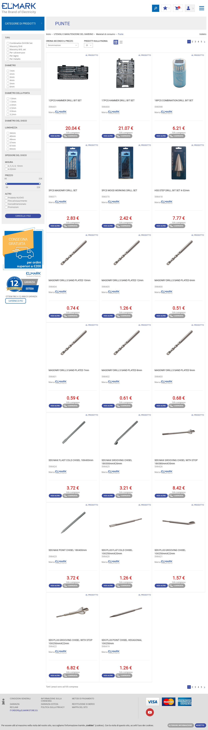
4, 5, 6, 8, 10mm (15, 166)
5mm (12, 83)
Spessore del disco (16, 155)
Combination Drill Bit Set (21, 43)
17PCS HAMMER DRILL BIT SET (118, 100)
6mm (12, 86)
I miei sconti (166, 8)
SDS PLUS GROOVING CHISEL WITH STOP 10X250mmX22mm (70, 642)
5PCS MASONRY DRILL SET (63, 190)
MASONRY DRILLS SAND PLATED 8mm (122, 370)
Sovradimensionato (17, 204)
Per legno (14, 55)
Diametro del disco (16, 120)
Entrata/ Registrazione (190, 7)
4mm (12, 80)
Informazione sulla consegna (51, 699)
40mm (13, 136)
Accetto (200, 725)
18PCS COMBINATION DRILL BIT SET (174, 100)
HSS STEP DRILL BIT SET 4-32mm (172, 190)
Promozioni (13, 207)
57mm (13, 142)
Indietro (202, 34)
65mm (13, 149)
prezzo (9, 175)
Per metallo (15, 59)
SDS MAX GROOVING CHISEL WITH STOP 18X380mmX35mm (176, 462)
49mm (13, 139)
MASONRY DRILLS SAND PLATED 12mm (122, 280)
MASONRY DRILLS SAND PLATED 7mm (69, 370)
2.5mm (13, 108)
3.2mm (13, 114)
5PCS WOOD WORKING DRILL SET (119, 190)
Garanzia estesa (49, 704)
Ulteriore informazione (180, 725)
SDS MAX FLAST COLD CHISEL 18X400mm (71, 460)
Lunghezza (11, 127)
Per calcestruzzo (17, 52)
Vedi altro (55, 136)
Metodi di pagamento (83, 698)
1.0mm (13, 98)
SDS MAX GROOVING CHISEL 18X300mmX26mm (117, 462)
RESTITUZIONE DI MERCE (83, 704)
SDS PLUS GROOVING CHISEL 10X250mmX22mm (170, 552)
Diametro (10, 65)
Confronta (70, 136)
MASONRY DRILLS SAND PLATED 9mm (175, 370)
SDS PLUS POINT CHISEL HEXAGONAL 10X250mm (122, 642)
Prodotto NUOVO (16, 197)
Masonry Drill (16, 46)
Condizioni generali (20, 698)
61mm (13, 145)
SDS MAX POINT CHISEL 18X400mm (68, 550)
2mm (12, 74)
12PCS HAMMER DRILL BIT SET (65, 100)
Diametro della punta (17, 93)
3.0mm (13, 111)
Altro (8, 194)
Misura (9, 162)
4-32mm (12, 169)
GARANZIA (15, 704)
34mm (13, 133)
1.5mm (13, 101)
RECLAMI (14, 707)
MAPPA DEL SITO (80, 707)
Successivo (204, 42)
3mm (12, 77)
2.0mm (13, 104)
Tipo (7, 37)
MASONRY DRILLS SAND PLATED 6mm (175, 280)
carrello (178, 8)
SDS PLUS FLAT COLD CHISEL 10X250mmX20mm (117, 552)
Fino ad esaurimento (17, 200)
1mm (12, 70)
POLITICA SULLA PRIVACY (52, 707)
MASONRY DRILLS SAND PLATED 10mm (69, 280)
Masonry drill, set (18, 49)
